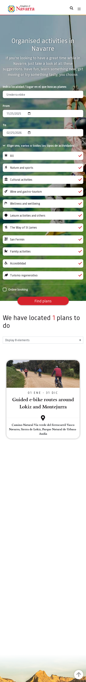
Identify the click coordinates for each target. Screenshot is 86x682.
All (43, 156)
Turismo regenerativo (43, 275)
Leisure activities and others (43, 215)
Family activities (43, 251)
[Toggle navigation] (79, 9)
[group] (43, 156)
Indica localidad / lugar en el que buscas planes (34, 87)
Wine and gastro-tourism (43, 192)
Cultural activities (43, 180)
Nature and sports (43, 168)
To (4, 125)
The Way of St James (43, 227)
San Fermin (43, 239)
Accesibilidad (43, 263)
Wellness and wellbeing (43, 203)
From (6, 106)
